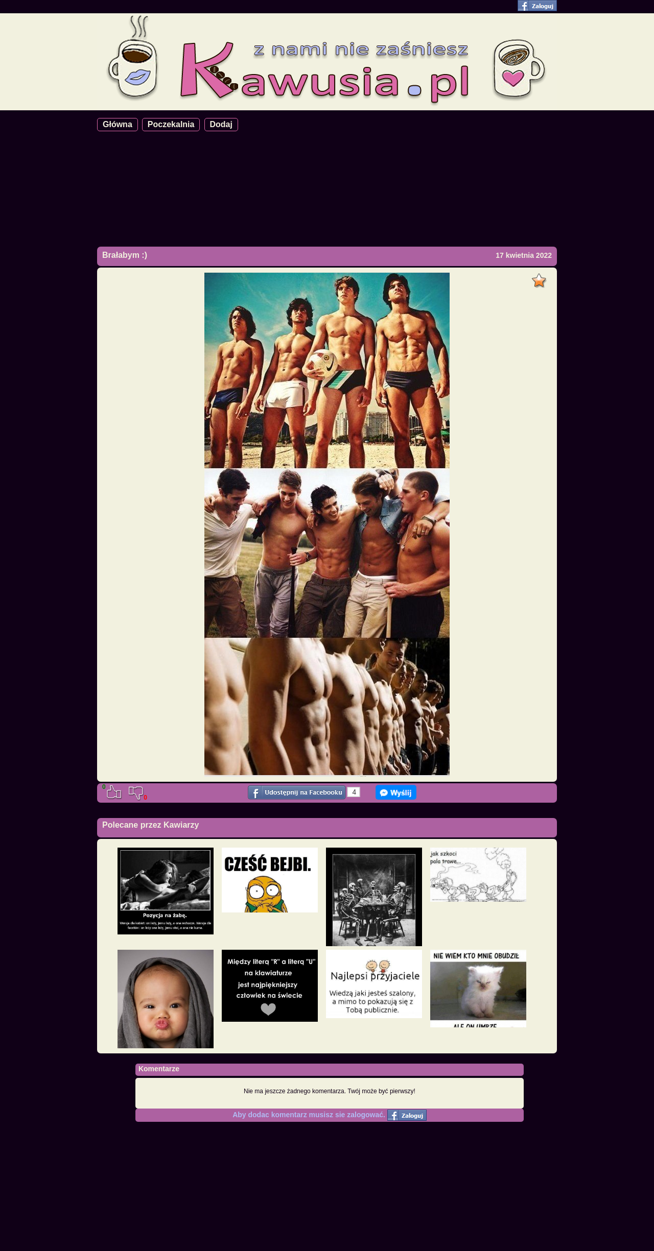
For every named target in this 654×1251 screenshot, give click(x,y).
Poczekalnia (171, 124)
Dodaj (221, 124)
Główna (117, 124)
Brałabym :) (124, 255)
